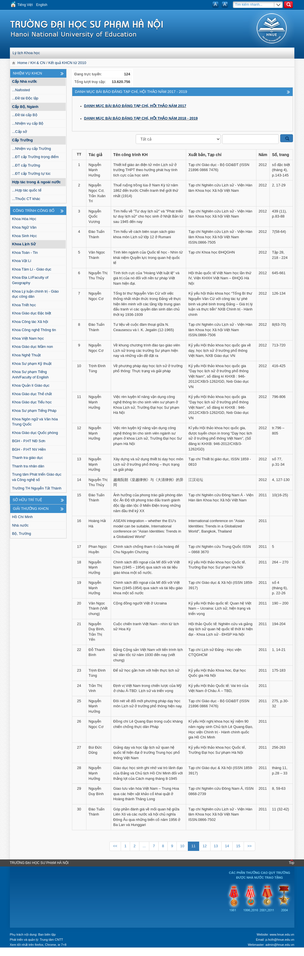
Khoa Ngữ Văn (24, 227)
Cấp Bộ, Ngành (25, 107)
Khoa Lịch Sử (24, 244)
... (144, 846)
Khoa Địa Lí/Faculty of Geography (30, 280)
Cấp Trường (22, 140)
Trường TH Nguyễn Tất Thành (36, 488)
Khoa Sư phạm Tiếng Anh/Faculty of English (30, 374)
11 (193, 846)
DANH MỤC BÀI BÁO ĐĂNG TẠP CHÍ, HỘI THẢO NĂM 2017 (135, 106)
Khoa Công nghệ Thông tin (34, 330)
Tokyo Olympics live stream (24, 953)
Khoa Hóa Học (24, 219)
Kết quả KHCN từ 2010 (67, 63)
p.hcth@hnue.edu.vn (279, 939)
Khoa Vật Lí (21, 261)
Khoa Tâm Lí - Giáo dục (32, 269)
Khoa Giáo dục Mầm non (32, 346)
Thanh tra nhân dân (28, 466)
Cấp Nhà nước (24, 81)
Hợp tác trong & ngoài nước (36, 182)
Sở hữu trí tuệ (27, 500)
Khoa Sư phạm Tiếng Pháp (34, 410)
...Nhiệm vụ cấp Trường (31, 148)
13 (216, 846)
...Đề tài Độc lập (25, 98)
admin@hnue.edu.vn (279, 944)
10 (182, 846)
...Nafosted (21, 90)
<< (115, 846)
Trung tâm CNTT (51, 939)
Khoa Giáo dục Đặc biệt (31, 313)
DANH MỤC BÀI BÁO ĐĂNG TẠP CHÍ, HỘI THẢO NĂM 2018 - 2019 (141, 118)
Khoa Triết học (24, 305)
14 (227, 846)
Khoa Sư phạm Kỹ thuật (32, 363)
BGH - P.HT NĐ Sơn (28, 441)
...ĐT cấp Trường (26, 165)
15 (238, 846)
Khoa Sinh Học (24, 236)
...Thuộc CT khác (26, 199)
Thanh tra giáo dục (27, 457)
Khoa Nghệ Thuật (26, 355)
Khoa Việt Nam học (28, 338)
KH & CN (37, 63)
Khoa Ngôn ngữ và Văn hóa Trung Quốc (35, 422)
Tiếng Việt (25, 5)
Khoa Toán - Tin (25, 252)
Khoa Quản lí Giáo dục (31, 385)
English (41, 5)
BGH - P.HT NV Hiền (29, 449)
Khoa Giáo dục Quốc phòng (35, 433)
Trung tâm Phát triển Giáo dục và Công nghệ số (36, 477)
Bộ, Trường (21, 533)
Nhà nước (20, 525)
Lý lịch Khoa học (26, 53)
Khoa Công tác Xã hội (30, 322)
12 (205, 846)
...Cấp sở (19, 131)
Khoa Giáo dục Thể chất (32, 394)
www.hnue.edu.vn (282, 934)
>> (249, 846)
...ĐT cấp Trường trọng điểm (35, 157)
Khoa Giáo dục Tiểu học (32, 402)
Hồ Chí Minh (22, 517)
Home (23, 63)
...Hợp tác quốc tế (26, 190)
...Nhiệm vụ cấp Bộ (28, 123)
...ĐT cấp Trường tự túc (31, 173)
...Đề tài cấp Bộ (24, 115)
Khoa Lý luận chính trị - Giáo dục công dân (35, 294)
